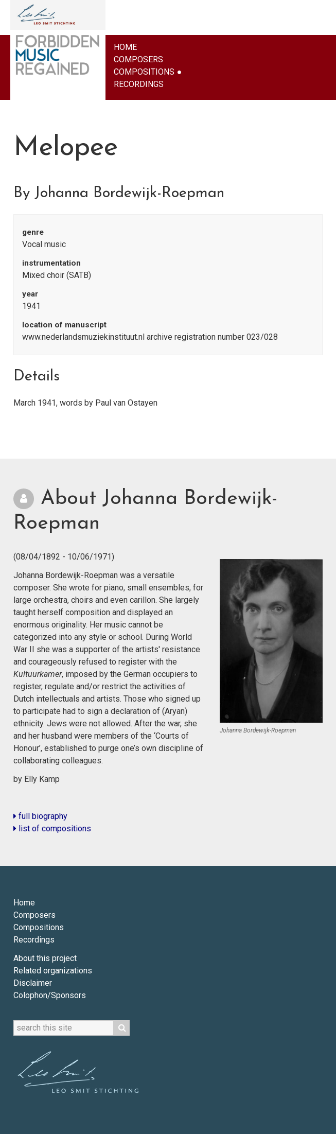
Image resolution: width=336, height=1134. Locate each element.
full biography (40, 816)
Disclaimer (32, 983)
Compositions (144, 72)
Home (125, 47)
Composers (138, 59)
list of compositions (52, 828)
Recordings (139, 84)
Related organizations (52, 970)
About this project (45, 958)
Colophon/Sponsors (49, 995)
